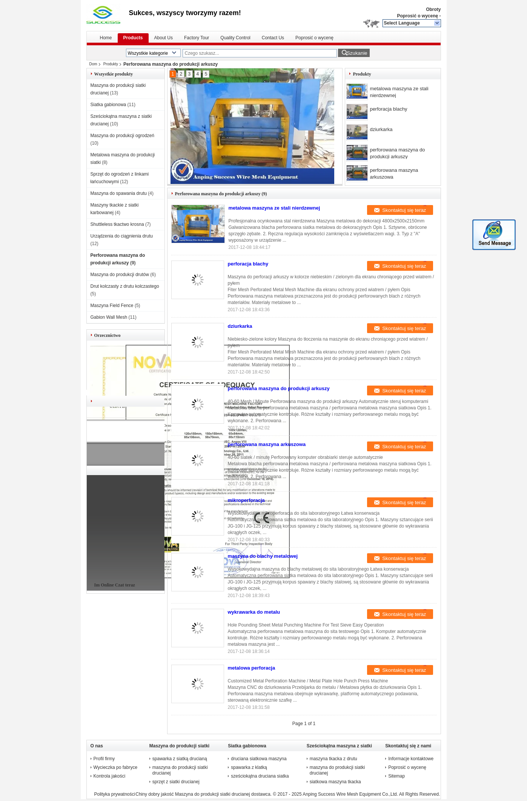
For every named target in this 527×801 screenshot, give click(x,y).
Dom (93, 64)
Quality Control (235, 37)
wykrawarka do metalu (254, 612)
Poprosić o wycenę (417, 16)
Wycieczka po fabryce (116, 767)
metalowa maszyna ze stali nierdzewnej (399, 92)
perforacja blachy (388, 109)
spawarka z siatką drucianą (179, 758)
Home (106, 37)
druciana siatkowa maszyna (258, 758)
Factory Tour (196, 37)
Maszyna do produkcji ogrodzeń (122, 135)
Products (133, 37)
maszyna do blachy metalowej (263, 556)
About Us (163, 37)
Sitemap (396, 776)
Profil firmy (104, 758)
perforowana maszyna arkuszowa (394, 173)
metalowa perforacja (251, 668)
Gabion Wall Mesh (109, 317)
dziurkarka (381, 129)
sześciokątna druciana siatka (260, 776)
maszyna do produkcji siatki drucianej (180, 770)
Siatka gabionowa (108, 104)
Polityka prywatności (114, 794)
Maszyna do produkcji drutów (120, 274)
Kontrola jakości (110, 776)
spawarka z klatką (249, 767)
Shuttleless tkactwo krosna (117, 224)
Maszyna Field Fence (112, 305)
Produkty (110, 64)
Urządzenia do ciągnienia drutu (122, 236)
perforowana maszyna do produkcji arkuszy (397, 153)
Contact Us (273, 37)
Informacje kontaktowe (410, 758)
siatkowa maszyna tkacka (335, 781)
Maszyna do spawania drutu (119, 193)
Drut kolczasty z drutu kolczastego (125, 286)
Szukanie (357, 53)
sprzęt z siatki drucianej (176, 781)
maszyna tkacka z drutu (333, 758)
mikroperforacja (246, 500)
